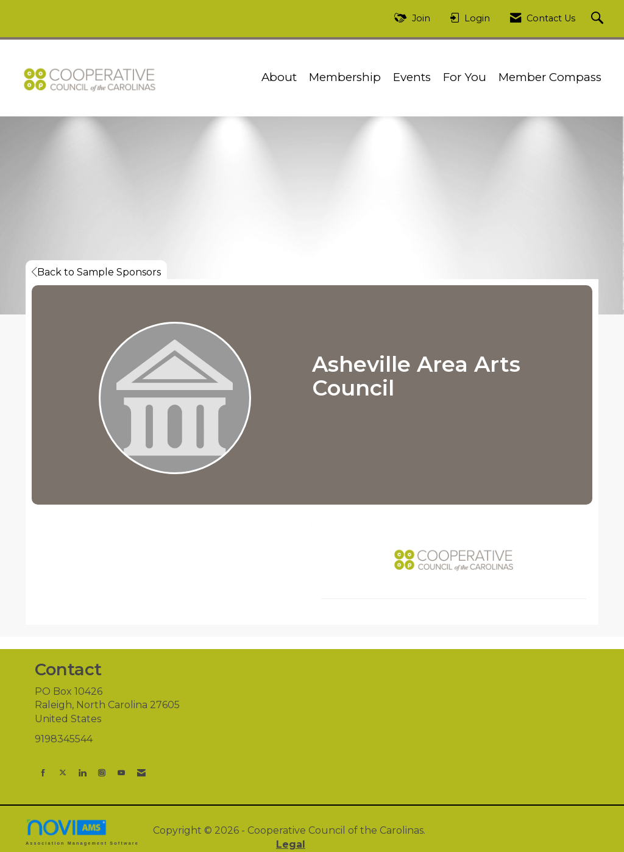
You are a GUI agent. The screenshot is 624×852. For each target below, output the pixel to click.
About (279, 77)
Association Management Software (82, 831)
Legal (290, 844)
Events (412, 77)
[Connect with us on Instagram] (101, 772)
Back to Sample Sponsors (96, 272)
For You (464, 77)
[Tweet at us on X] (62, 772)
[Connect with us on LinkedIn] (82, 772)
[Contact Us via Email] (141, 772)
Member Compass (549, 77)
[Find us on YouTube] (121, 772)
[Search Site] (598, 18)
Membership (345, 77)
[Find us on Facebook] (43, 772)
